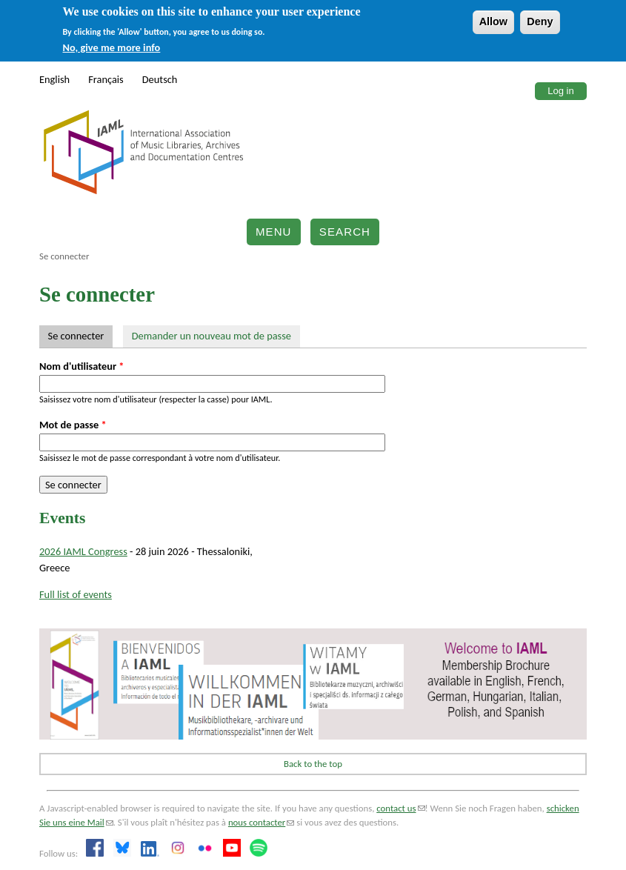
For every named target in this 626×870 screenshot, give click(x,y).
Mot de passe (73, 424)
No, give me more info (112, 47)
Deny (540, 21)
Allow (493, 21)
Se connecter (80, 335)
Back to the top (313, 763)
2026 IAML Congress (83, 551)
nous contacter (261, 822)
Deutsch (160, 79)
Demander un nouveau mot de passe (211, 335)
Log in (560, 90)
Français (106, 79)
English (54, 79)
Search (344, 231)
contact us (400, 808)
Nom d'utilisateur (81, 366)
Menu (274, 231)
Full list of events (75, 594)
